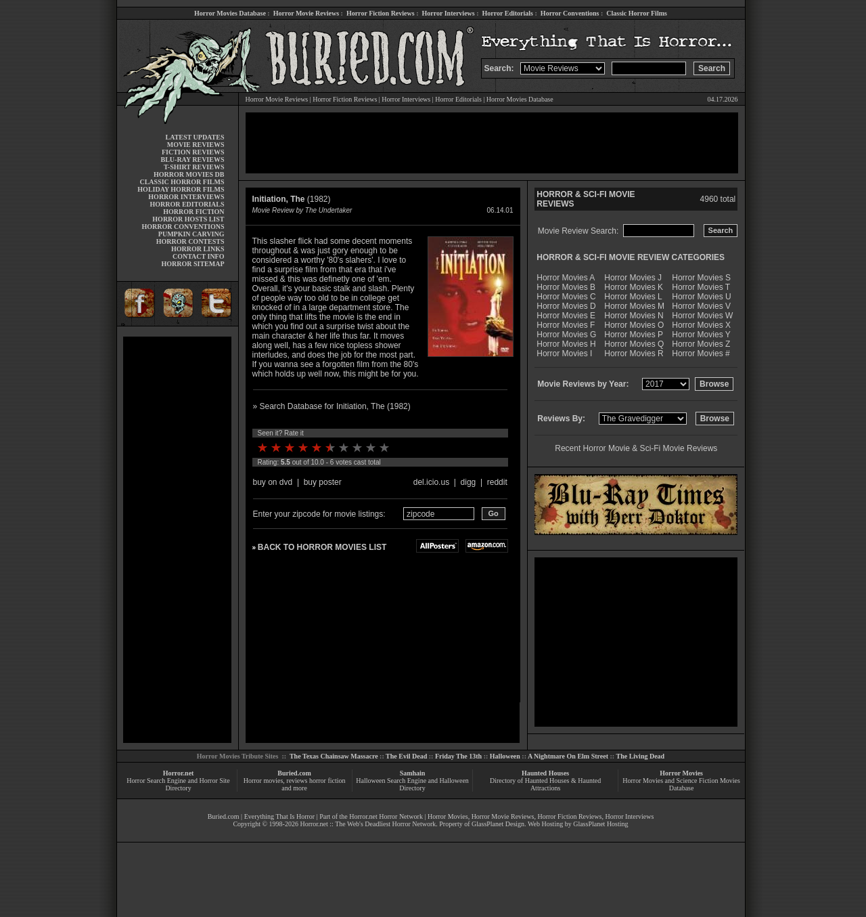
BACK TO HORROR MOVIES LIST (322, 547)
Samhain (413, 773)
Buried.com (294, 773)
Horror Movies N (633, 315)
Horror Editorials (507, 13)
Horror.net (178, 773)
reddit (497, 482)
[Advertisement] (177, 540)
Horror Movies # (700, 353)
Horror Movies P (633, 334)
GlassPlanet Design (498, 824)
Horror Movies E (566, 315)
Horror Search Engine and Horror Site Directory (178, 784)
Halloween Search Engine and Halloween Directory (412, 784)
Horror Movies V (701, 306)
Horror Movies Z (701, 344)
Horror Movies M (634, 306)
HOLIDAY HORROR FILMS (180, 189)
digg (468, 482)
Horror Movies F (566, 325)
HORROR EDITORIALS (187, 204)
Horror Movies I (564, 353)
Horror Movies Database (230, 13)
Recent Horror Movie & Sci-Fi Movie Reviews (636, 448)
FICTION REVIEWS (193, 152)
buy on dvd (273, 482)
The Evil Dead (406, 756)
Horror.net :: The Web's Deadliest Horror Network (368, 824)
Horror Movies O (634, 325)
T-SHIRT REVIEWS (194, 167)
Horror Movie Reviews (306, 13)
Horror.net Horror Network (386, 816)
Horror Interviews (447, 13)
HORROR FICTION (193, 211)
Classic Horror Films (636, 13)
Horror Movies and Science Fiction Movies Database (681, 784)
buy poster (323, 482)
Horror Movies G (566, 334)
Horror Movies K (633, 287)
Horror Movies (681, 773)
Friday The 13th (458, 756)
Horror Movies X (701, 325)
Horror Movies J (633, 277)
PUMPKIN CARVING (191, 234)
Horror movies (263, 780)
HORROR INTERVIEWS (186, 196)
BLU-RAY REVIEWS (192, 159)
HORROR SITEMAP (192, 264)
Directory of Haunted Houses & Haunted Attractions (545, 784)
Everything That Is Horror (279, 816)
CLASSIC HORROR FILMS (181, 182)
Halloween (505, 756)
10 (384, 447)
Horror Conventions (570, 13)
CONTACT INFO (199, 256)
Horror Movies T (701, 287)
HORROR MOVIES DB (189, 174)
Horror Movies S (701, 277)
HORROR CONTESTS (190, 241)
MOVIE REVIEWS (196, 144)
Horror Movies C (566, 296)
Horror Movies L (633, 296)
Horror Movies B (566, 287)
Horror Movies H (566, 344)
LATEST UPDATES (195, 137)
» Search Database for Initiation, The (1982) (332, 406)
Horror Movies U (701, 296)
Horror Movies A (566, 277)
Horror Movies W (702, 315)
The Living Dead (640, 756)
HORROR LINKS (198, 249)
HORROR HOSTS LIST (188, 219)
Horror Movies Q (634, 344)
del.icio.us (431, 482)
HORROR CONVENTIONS (183, 226)
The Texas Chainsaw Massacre (334, 756)
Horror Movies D (566, 306)
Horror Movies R (633, 353)
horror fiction (327, 780)
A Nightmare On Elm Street (568, 756)
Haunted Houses (545, 773)
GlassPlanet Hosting (600, 824)
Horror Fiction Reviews (380, 13)
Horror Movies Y (701, 334)
